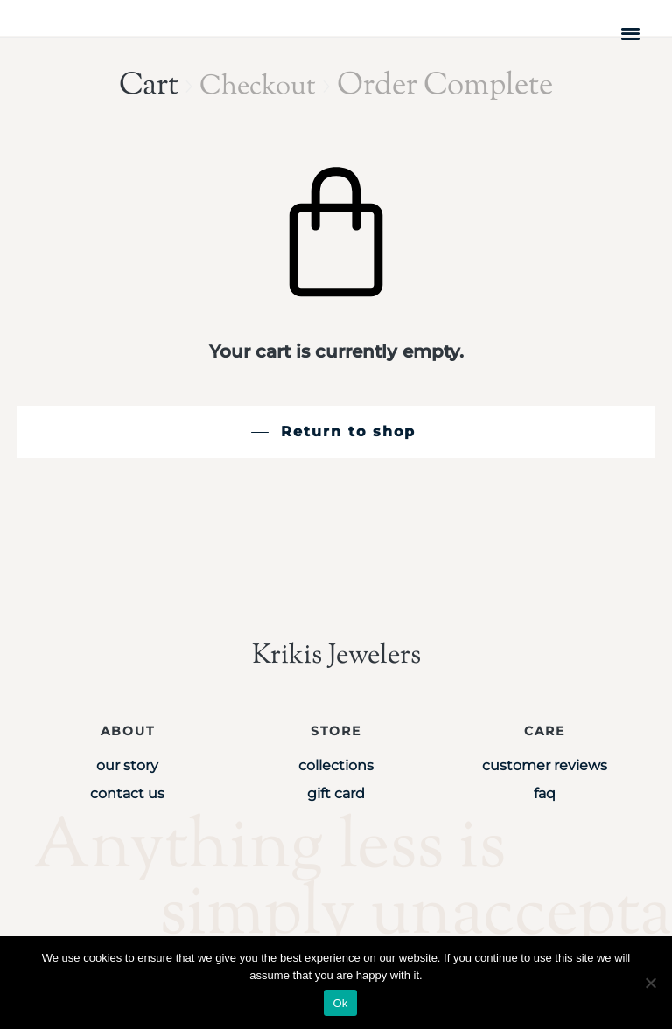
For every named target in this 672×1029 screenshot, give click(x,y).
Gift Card (336, 793)
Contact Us (127, 793)
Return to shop (348, 431)
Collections (336, 765)
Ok (339, 1003)
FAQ (545, 793)
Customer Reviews (544, 765)
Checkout (258, 86)
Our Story (127, 765)
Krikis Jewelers (336, 655)
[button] (631, 32)
